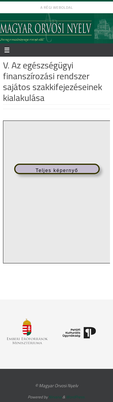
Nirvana (55, 397)
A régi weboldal (56, 7)
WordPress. (75, 397)
